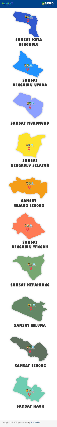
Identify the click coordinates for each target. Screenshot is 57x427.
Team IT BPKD (35, 422)
